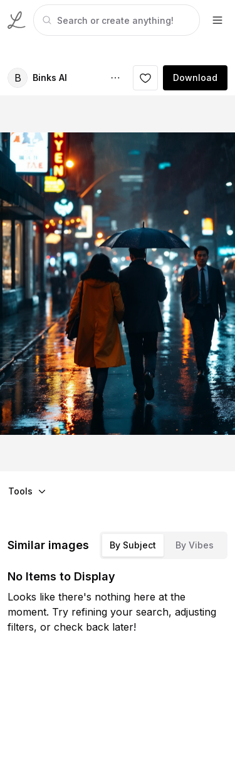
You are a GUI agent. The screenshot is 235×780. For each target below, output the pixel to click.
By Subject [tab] (133, 545)
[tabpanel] (115, 20)
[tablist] (163, 545)
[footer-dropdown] (217, 20)
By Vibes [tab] (194, 545)
